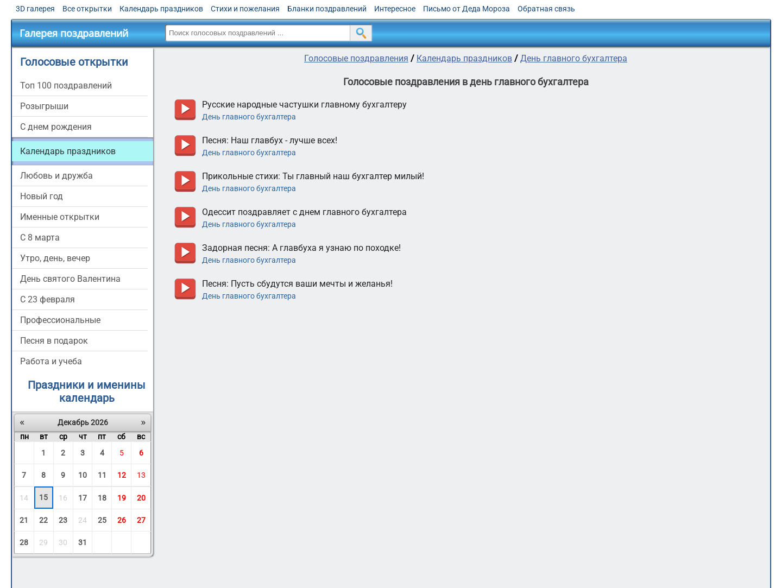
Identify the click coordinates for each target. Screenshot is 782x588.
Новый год (41, 196)
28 (24, 542)
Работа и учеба (51, 361)
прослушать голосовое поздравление (185, 110)
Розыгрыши (44, 106)
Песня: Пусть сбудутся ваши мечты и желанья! (297, 284)
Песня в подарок (54, 341)
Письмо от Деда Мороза (466, 8)
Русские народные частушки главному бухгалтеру (304, 104)
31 (82, 542)
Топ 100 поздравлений (66, 85)
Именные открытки (59, 217)
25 (102, 520)
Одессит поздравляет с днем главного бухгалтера (304, 212)
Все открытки (87, 8)
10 (82, 475)
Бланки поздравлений (327, 8)
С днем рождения (56, 127)
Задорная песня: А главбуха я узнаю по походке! (301, 248)
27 (141, 520)
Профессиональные (60, 320)
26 (121, 520)
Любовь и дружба (56, 175)
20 (141, 498)
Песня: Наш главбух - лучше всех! (269, 140)
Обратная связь (546, 8)
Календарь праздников (161, 8)
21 (24, 520)
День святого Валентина (70, 279)
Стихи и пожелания (245, 8)
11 (102, 475)
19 (121, 498)
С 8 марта (40, 237)
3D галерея (35, 8)
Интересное (394, 8)
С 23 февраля (47, 299)
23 (63, 520)
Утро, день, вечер (55, 258)
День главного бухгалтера (573, 58)
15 (43, 497)
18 (102, 498)
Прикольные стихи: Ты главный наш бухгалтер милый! (313, 176)
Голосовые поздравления (356, 58)
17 (82, 498)
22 (43, 520)
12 (121, 475)
